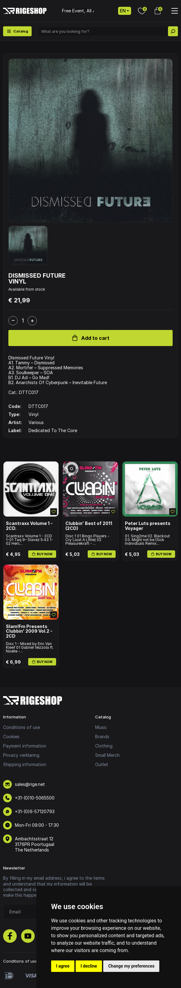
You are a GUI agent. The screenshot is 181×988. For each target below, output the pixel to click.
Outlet (101, 764)
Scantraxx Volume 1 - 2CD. (29, 526)
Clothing (104, 745)
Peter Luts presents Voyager (147, 526)
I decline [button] (89, 966)
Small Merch (107, 755)
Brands (102, 736)
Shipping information (24, 764)
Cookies (11, 736)
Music (101, 727)
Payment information (24, 745)
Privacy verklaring (21, 755)
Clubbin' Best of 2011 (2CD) (88, 526)
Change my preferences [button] (131, 966)
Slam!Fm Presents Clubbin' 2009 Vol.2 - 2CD (29, 631)
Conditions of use (21, 727)
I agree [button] (62, 966)
